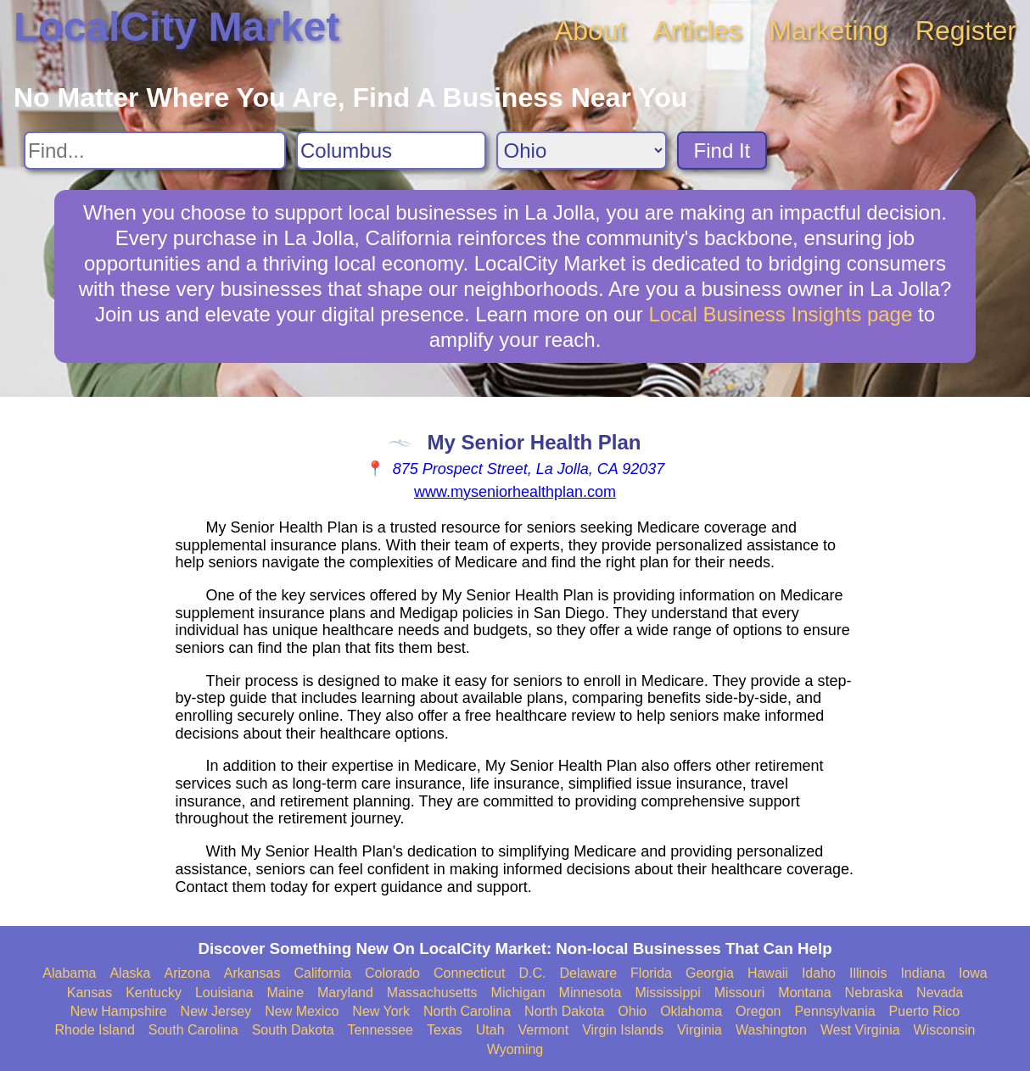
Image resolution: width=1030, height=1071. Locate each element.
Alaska (129, 973)
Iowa (973, 973)
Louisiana (224, 992)
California (322, 973)
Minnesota (590, 992)
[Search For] (155, 150)
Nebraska (874, 992)
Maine (285, 992)
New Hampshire (118, 1011)
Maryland (345, 992)
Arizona (187, 973)
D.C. (532, 973)
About (590, 30)
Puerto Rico (924, 1011)
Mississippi (667, 992)
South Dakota (293, 1030)
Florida (651, 973)
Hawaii (767, 973)
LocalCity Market (176, 26)
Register (965, 30)
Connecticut (470, 973)
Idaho (819, 973)
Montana (804, 992)
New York (381, 1011)
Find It (722, 150)
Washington (771, 1030)
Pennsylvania (834, 1011)
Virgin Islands (622, 1030)
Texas (444, 1030)
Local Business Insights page (780, 314)
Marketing (828, 30)
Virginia (699, 1030)
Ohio (632, 1011)
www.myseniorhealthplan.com (515, 491)
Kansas (89, 992)
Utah (490, 1030)
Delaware (588, 973)
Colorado (392, 973)
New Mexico (302, 1011)
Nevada (939, 992)
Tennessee (380, 1030)
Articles (697, 30)
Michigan (518, 992)
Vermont (543, 1030)
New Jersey (216, 1011)
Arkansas (252, 973)
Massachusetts (432, 992)
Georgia (710, 973)
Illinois (868, 973)
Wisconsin (945, 1030)
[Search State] (581, 150)
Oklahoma (691, 1011)
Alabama (69, 973)
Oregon (758, 1011)
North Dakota (564, 1011)
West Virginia (860, 1030)
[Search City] (391, 150)
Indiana (922, 973)
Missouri (739, 992)
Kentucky (154, 992)
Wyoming (515, 1049)
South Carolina (193, 1030)
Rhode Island (95, 1030)
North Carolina (467, 1011)
